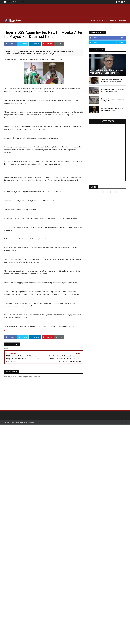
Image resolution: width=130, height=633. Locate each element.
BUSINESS (122, 20)
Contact (123, 422)
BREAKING (113, 20)
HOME (93, 20)
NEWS (98, 20)
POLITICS (105, 20)
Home (22, 2)
